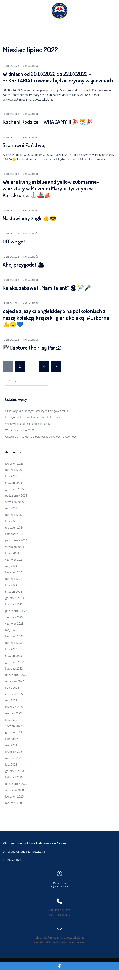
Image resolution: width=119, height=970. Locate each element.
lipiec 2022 (12, 688)
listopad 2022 (14, 668)
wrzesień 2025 (14, 502)
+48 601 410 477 (59, 915)
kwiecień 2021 (14, 752)
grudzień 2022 (14, 662)
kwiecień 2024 (14, 572)
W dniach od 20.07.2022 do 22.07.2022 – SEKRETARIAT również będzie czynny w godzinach (58, 77)
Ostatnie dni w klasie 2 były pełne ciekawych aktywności (41, 437)
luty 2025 (11, 521)
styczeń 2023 (13, 656)
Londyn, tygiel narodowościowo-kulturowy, (33, 417)
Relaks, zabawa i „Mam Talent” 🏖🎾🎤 (47, 287)
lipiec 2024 (12, 553)
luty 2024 (11, 585)
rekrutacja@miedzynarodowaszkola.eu (59, 937)
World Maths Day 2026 (20, 430)
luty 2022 (11, 720)
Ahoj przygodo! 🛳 (23, 264)
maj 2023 (11, 630)
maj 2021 (11, 745)
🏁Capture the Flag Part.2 (32, 347)
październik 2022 (16, 675)
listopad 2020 (14, 777)
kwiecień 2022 (14, 707)
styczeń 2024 (13, 591)
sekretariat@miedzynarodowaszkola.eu (59, 942)
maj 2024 (11, 566)
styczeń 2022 (13, 726)
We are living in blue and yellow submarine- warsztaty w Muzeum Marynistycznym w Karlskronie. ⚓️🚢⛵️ (51, 188)
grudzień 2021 (14, 732)
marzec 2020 (13, 803)
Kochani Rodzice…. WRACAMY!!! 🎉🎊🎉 (48, 121)
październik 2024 (16, 540)
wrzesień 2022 (14, 681)
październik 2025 (16, 495)
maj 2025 (11, 508)
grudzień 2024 (14, 527)
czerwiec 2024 (14, 560)
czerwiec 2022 (14, 694)
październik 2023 (16, 611)
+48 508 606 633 (59, 910)
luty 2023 (11, 649)
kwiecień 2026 (14, 463)
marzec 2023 (13, 643)
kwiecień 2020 (14, 796)
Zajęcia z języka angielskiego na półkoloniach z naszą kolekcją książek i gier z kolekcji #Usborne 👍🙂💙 (56, 317)
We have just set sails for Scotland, (27, 424)
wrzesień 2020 (14, 790)
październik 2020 (16, 784)
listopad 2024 (14, 534)
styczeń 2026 (13, 483)
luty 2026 (11, 476)
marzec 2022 (13, 713)
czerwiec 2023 (14, 623)
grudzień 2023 (14, 598)
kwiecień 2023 (14, 636)
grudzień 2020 (14, 771)
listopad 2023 (14, 604)
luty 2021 (11, 764)
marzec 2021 (13, 758)
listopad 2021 (14, 739)
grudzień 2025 (14, 489)
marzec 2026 (13, 470)
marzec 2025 (13, 515)
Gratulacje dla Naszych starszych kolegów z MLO (36, 411)
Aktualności (31, 65)
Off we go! (14, 241)
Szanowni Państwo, (24, 144)
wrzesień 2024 (14, 547)
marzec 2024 (13, 579)
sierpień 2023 (14, 617)
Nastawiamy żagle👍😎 (29, 218)
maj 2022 (11, 700)
